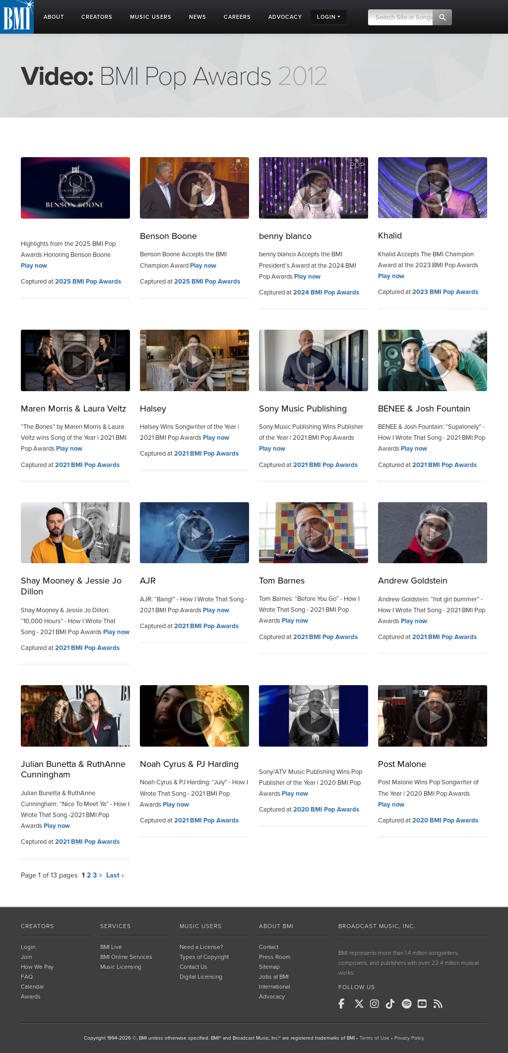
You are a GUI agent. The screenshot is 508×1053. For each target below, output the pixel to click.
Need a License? (201, 946)
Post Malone (402, 764)
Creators (37, 926)
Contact (268, 946)
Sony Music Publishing (303, 408)
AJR (148, 580)
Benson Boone (168, 236)
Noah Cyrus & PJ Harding (189, 764)
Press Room (274, 956)
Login (28, 946)
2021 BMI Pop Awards (87, 465)
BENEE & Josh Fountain (424, 408)
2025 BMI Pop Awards (88, 282)
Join (26, 956)
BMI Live (111, 946)
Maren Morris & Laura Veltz (74, 408)
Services (115, 926)
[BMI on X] (361, 1003)
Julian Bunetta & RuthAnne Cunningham (73, 769)
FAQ (27, 976)
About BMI (276, 926)
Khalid (390, 235)
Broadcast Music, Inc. (377, 926)
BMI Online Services (126, 956)
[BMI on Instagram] (377, 1003)
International (274, 986)
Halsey (153, 408)
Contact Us (193, 966)
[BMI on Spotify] (409, 1003)
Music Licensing (120, 966)
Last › (115, 875)
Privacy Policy (409, 1038)
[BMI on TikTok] (393, 1003)
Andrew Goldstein (412, 580)
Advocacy (272, 996)
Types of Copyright (204, 956)
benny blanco (285, 236)
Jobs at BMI (274, 976)
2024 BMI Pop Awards (326, 292)
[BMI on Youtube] (425, 1003)
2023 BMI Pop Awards (445, 292)
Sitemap (269, 966)
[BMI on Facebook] (345, 1003)
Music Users (201, 926)
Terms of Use (374, 1038)
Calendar (32, 986)
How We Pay (37, 966)
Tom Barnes (282, 580)
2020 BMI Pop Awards (326, 810)
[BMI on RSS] (440, 1003)
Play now (34, 266)
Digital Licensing (201, 976)
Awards (31, 996)
